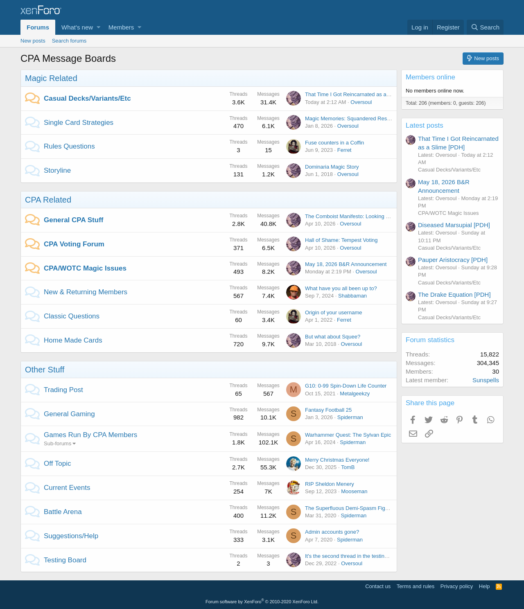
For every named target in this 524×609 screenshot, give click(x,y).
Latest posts (424, 125)
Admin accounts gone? (332, 532)
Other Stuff (44, 369)
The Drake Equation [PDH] (454, 294)
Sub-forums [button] (57, 443)
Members (121, 27)
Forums (38, 27)
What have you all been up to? (341, 288)
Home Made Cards (73, 340)
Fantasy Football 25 (328, 410)
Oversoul (361, 102)
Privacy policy (456, 586)
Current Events (67, 488)
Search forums (69, 41)
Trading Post (63, 390)
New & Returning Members (85, 292)
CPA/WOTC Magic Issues (85, 268)
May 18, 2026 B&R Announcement (345, 264)
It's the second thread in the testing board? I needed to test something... (389, 556)
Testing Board (65, 560)
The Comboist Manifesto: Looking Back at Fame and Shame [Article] (386, 216)
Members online (430, 77)
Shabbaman (352, 296)
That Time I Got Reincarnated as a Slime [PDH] (361, 94)
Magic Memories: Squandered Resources (354, 118)
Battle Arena (63, 512)
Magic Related (51, 78)
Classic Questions (71, 316)
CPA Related (48, 199)
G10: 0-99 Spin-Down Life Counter (345, 386)
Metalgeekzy (355, 393)
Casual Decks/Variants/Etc (87, 98)
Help (484, 586)
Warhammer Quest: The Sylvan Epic (348, 435)
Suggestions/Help (71, 536)
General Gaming (69, 414)
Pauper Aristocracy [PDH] (453, 259)
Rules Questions (69, 146)
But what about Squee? (332, 337)
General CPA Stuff (73, 220)
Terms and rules (415, 586)
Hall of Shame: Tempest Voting (341, 240)
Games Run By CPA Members (90, 435)
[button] (98, 27)
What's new (77, 27)
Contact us (378, 586)
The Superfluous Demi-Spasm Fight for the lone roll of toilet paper (382, 508)
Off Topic (57, 463)
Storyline (57, 170)
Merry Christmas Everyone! (337, 460)
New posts (32, 41)
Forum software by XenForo (262, 601)
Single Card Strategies (78, 122)
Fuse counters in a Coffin (334, 143)
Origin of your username (333, 312)
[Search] (485, 27)
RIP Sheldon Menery (329, 484)
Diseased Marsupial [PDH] (454, 224)
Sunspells (485, 380)
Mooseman (354, 491)
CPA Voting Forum (74, 244)
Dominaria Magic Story (332, 167)
